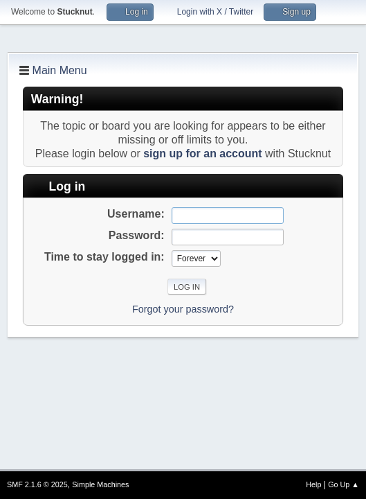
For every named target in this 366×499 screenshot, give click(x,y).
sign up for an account (202, 153)
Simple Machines (100, 484)
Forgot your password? (183, 309)
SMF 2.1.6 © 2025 (37, 484)
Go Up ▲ (343, 484)
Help (313, 484)
